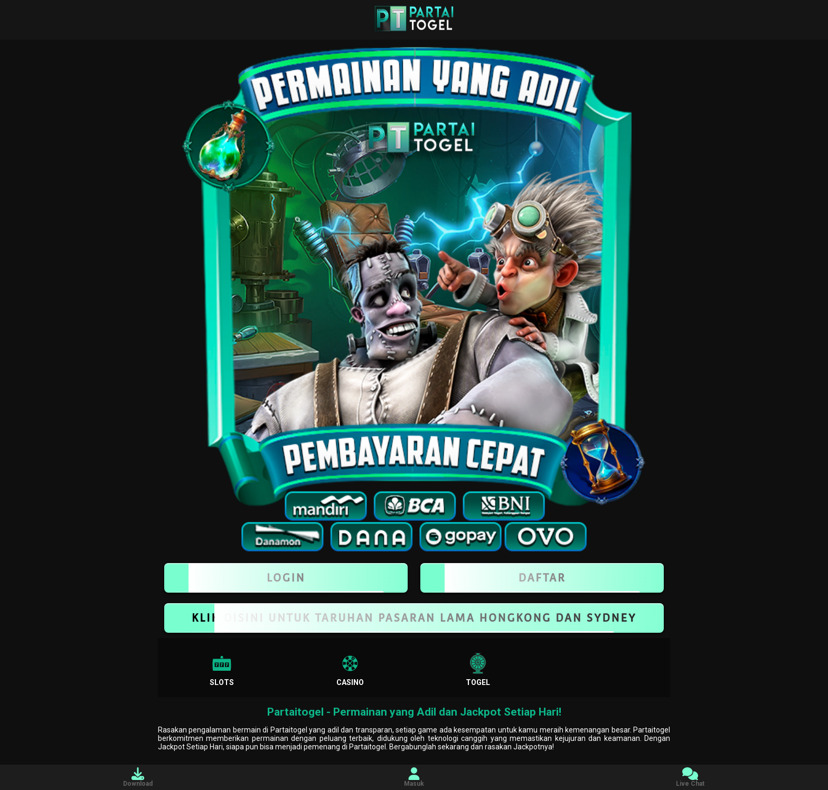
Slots (222, 670)
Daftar (542, 578)
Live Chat (690, 777)
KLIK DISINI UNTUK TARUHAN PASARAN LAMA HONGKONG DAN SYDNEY (414, 618)
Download (138, 777)
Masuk (414, 777)
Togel (478, 670)
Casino (350, 670)
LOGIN (286, 578)
